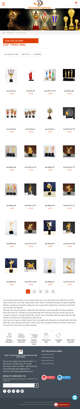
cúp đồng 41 (50, 282)
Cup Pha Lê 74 (30, 167)
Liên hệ (11, 93)
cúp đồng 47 (50, 167)
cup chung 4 (11, 91)
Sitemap (52, 402)
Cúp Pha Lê (25, 54)
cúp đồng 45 (50, 205)
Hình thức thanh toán (48, 357)
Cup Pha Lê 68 (30, 282)
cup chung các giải (11, 54)
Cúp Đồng (37, 54)
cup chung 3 (11, 129)
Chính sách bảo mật (47, 360)
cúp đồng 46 (11, 205)
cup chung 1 (49, 129)
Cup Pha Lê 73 (69, 167)
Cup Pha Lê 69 (69, 244)
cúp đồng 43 (50, 244)
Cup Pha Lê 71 (69, 205)
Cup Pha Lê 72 (30, 205)
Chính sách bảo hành (48, 363)
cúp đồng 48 (11, 167)
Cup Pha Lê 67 (69, 282)
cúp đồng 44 (11, 244)
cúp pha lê (30, 91)
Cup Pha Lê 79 (50, 91)
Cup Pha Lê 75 (69, 129)
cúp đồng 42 (11, 282)
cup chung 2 (30, 129)
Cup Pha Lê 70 (30, 244)
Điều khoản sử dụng (47, 354)
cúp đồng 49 (69, 91)
